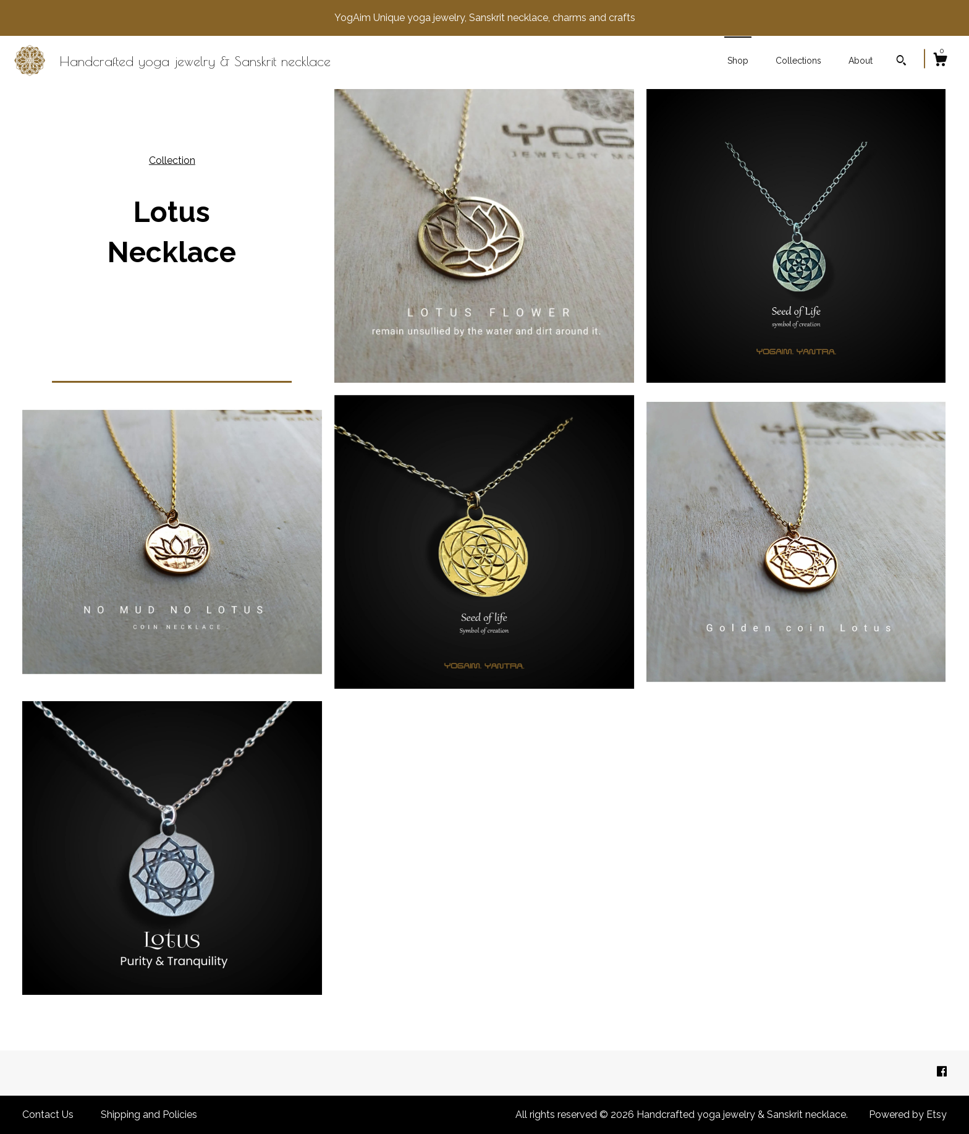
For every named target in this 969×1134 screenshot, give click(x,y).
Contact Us (48, 1114)
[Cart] (940, 61)
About (860, 61)
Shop (737, 61)
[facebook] (942, 1072)
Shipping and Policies (149, 1114)
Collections (798, 61)
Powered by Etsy (908, 1114)
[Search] (901, 62)
